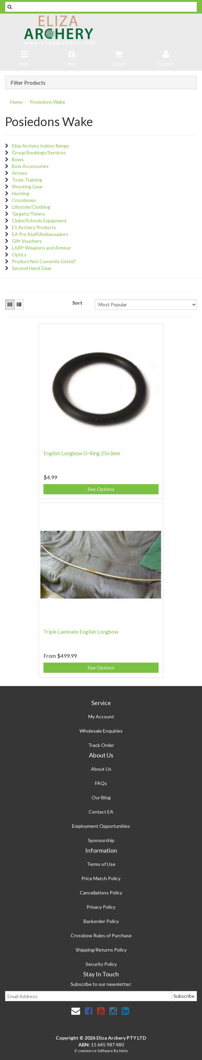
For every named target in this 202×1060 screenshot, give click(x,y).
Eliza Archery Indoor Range (40, 146)
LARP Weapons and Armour (41, 248)
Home (16, 102)
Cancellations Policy (101, 892)
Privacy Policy (101, 907)
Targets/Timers (28, 214)
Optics (19, 254)
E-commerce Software (94, 1050)
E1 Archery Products (34, 227)
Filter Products (28, 83)
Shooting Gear (27, 186)
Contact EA (101, 812)
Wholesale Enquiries (101, 731)
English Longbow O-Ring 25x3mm (81, 453)
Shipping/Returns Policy (101, 950)
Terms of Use (101, 864)
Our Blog (101, 797)
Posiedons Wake (47, 102)
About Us (101, 769)
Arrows (19, 173)
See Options (101, 489)
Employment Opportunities (101, 826)
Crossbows (24, 200)
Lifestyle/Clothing (31, 207)
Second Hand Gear (32, 268)
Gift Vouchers (27, 241)
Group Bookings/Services (39, 152)
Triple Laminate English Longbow (80, 632)
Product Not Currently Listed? (44, 261)
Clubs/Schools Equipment (39, 220)
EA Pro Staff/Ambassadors (40, 234)
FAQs (101, 783)
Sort (77, 303)
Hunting (20, 193)
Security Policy (101, 964)
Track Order (101, 745)
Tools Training (27, 180)
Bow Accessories (30, 166)
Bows (18, 159)
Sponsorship (101, 840)
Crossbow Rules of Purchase (101, 935)
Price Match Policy (101, 878)
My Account (101, 716)
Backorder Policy (101, 921)
